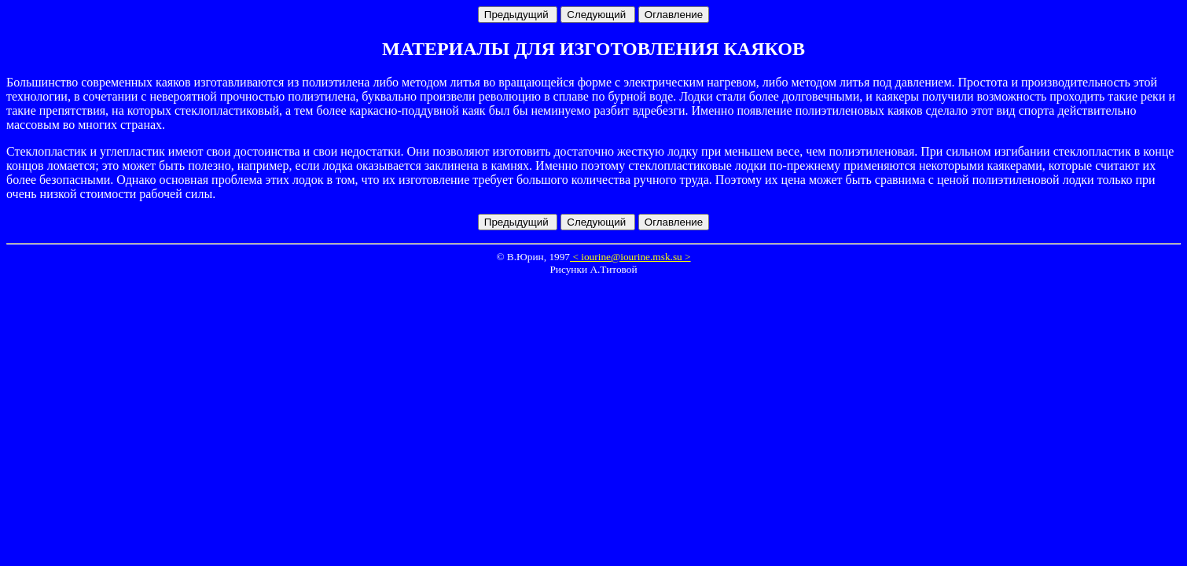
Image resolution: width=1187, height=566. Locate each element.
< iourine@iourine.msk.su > (630, 257)
